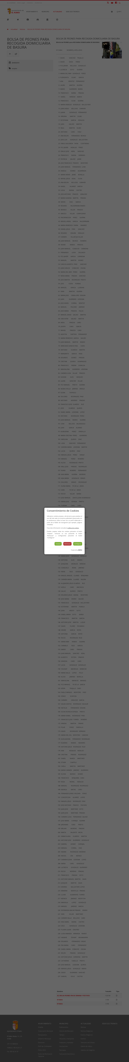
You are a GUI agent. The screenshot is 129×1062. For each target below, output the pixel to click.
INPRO (80, 550)
